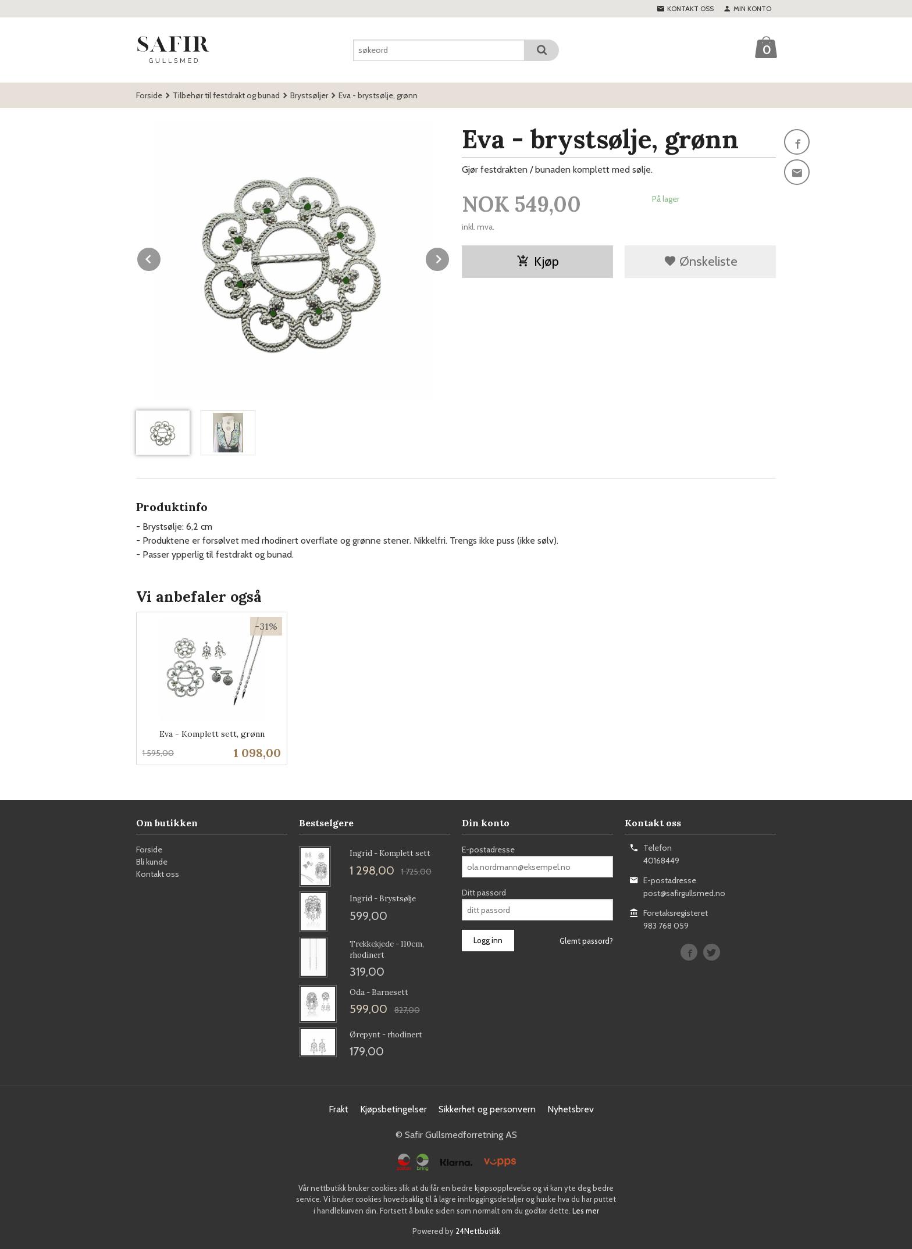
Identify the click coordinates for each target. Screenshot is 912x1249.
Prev (161, 257)
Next (449, 257)
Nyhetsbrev (570, 1109)
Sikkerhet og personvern (487, 1109)
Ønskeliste (701, 261)
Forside (149, 95)
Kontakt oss (157, 874)
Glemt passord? (586, 940)
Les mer (585, 1210)
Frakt (338, 1109)
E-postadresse (488, 849)
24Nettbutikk (477, 1231)
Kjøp (537, 261)
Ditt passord (484, 892)
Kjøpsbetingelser (393, 1109)
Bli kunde (152, 862)
